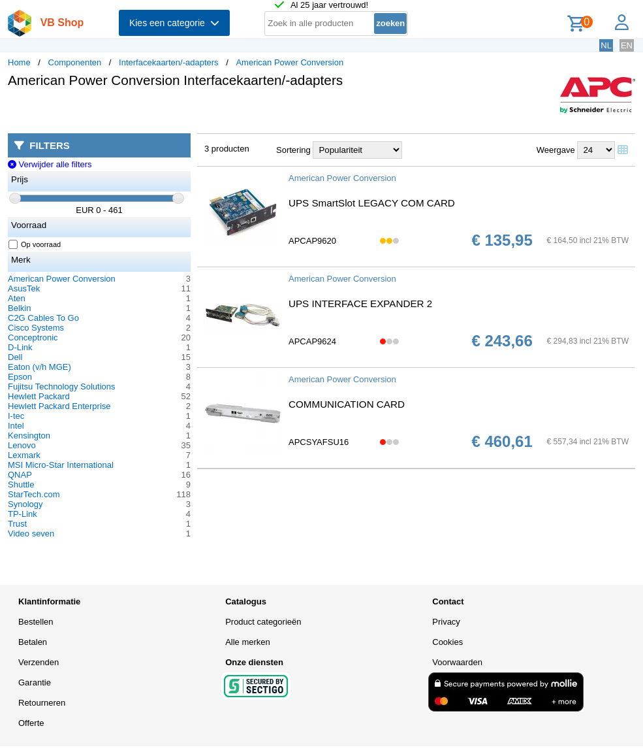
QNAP (20, 475)
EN (627, 45)
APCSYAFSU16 (319, 442)
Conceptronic (33, 337)
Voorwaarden (457, 662)
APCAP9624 (312, 341)
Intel (16, 426)
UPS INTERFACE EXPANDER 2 (360, 303)
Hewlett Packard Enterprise (59, 406)
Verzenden (38, 662)
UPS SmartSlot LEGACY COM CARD (372, 202)
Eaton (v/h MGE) (39, 367)
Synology (25, 504)
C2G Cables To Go (43, 318)
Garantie (34, 682)
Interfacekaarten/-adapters (168, 62)
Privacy (446, 622)
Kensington (29, 435)
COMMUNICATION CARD (347, 404)
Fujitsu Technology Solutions (62, 386)
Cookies (447, 642)
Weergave (556, 150)
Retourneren (41, 703)
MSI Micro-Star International (61, 465)
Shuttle (21, 484)
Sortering (293, 150)
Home (19, 62)
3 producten (226, 149)
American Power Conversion (289, 62)
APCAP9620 (312, 241)
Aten (16, 298)
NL (606, 45)
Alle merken (247, 642)
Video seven (31, 533)
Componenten (75, 62)
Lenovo (22, 445)
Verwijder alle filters (50, 164)
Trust (17, 524)
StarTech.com (33, 494)
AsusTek (24, 288)
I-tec (16, 416)
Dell (15, 357)
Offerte (31, 723)
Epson (20, 377)
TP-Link (22, 514)
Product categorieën (263, 622)
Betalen (32, 642)
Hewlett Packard (39, 396)
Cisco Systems (36, 328)
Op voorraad (35, 244)
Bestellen (35, 622)
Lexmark (24, 455)
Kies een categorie (174, 23)
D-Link (20, 347)
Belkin (19, 308)
